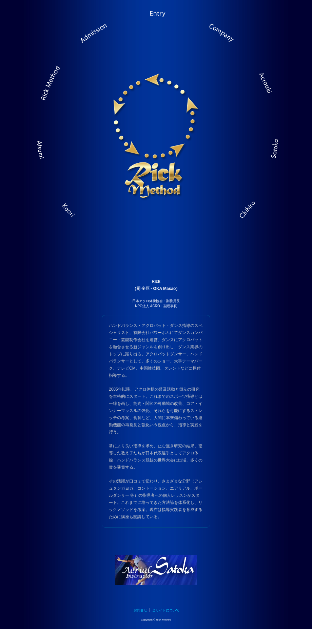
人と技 (217, 39)
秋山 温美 (46, 149)
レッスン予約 (156, 22)
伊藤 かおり (66, 210)
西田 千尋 (246, 210)
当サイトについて (165, 610)
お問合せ (140, 610)
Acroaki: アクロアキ (261, 86)
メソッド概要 (51, 86)
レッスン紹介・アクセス (95, 39)
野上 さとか (266, 149)
